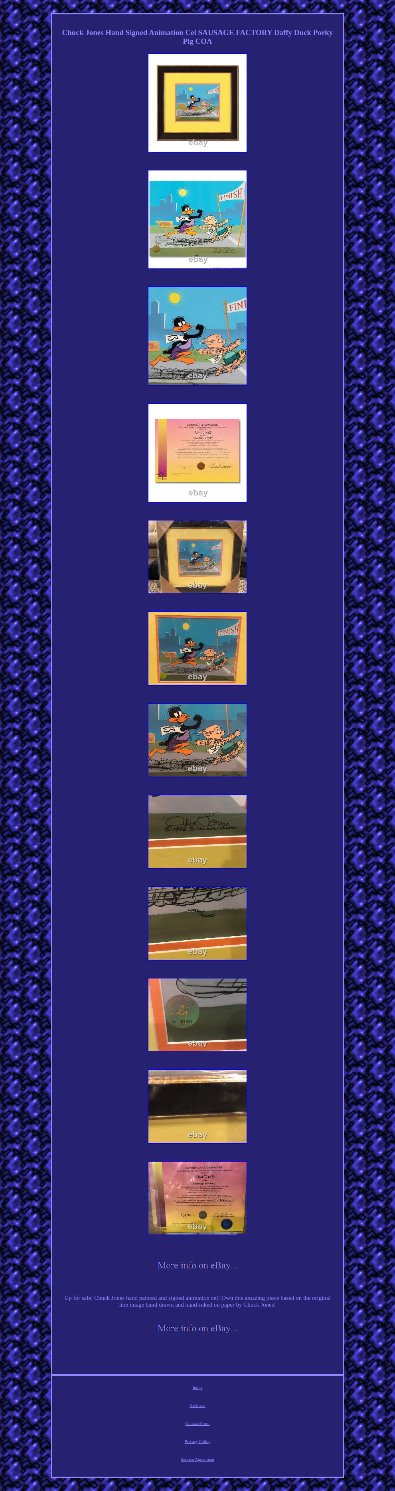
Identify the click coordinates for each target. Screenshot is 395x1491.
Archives (197, 1405)
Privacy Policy (197, 1441)
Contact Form (198, 1423)
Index (197, 1387)
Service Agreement (197, 1459)
